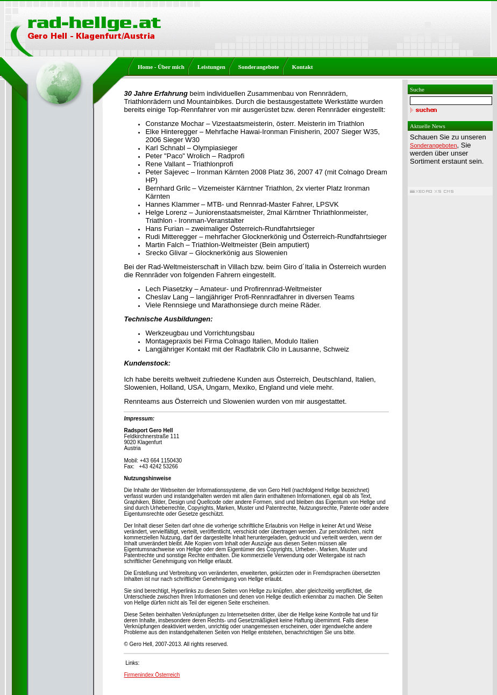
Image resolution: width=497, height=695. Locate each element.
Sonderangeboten (433, 145)
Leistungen (211, 67)
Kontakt (302, 67)
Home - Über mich (161, 67)
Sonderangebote (258, 67)
